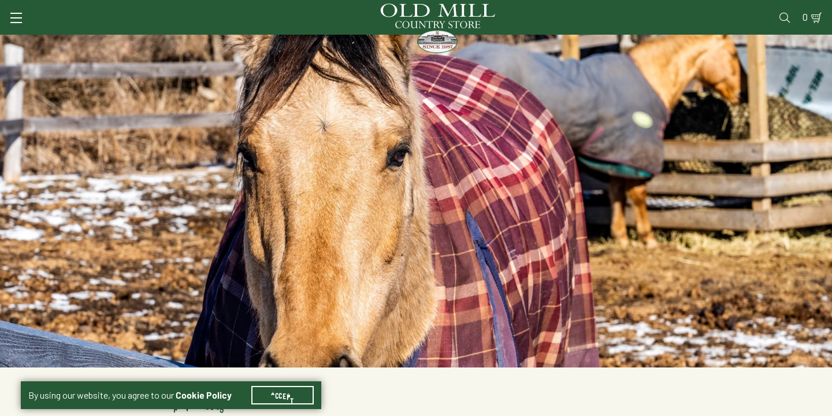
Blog (765, 9)
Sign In (165, 9)
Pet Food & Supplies (476, 43)
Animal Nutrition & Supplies (327, 43)
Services (513, 9)
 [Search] (798, 43)
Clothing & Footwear (606, 43)
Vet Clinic (566, 9)
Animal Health (193, 43)
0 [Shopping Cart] (791, 9)
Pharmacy (621, 9)
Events (728, 9)
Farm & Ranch (721, 43)
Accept (289, 381)
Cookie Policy (211, 381)
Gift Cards (677, 9)
